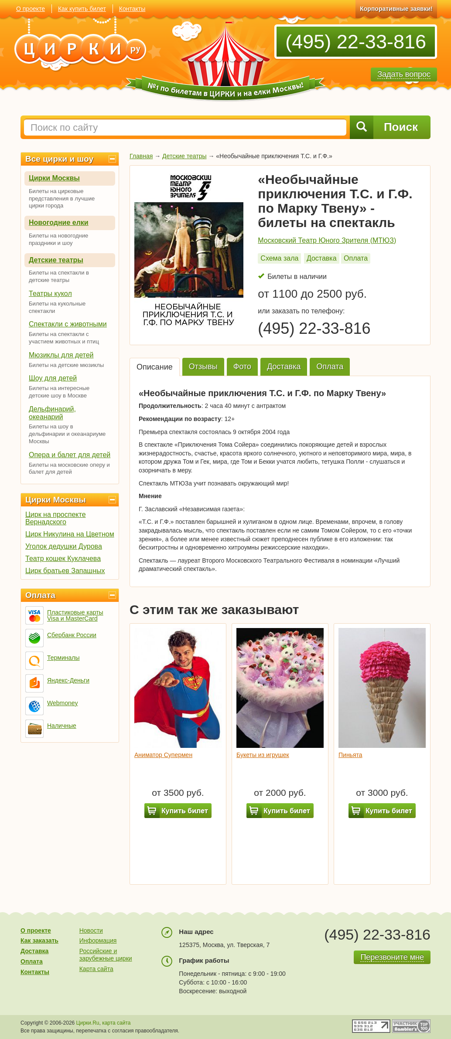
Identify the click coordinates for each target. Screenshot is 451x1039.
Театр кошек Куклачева (63, 558)
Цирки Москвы (54, 178)
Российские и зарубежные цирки (105, 954)
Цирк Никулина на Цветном (69, 534)
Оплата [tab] (329, 366)
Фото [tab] (242, 366)
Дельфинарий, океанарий (52, 413)
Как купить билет (82, 8)
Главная (141, 156)
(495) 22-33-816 (355, 42)
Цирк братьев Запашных (65, 570)
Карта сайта (96, 968)
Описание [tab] (155, 367)
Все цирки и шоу (59, 159)
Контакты (132, 8)
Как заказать (39, 940)
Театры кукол (50, 293)
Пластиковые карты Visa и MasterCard (75, 615)
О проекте (30, 8)
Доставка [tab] (284, 366)
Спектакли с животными (68, 324)
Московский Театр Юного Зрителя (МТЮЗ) (327, 240)
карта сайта (116, 1023)
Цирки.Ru (87, 1023)
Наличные (61, 725)
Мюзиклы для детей (61, 355)
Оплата (40, 595)
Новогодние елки (59, 222)
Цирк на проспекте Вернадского (55, 518)
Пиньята (350, 754)
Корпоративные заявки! (396, 8)
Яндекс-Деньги (68, 680)
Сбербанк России (71, 635)
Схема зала (279, 258)
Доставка (322, 258)
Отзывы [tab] (203, 366)
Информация (98, 940)
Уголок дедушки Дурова (63, 546)
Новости (91, 930)
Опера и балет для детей (69, 454)
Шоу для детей (53, 378)
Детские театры (56, 260)
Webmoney (62, 702)
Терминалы (63, 657)
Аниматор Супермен (163, 754)
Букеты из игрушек (262, 754)
